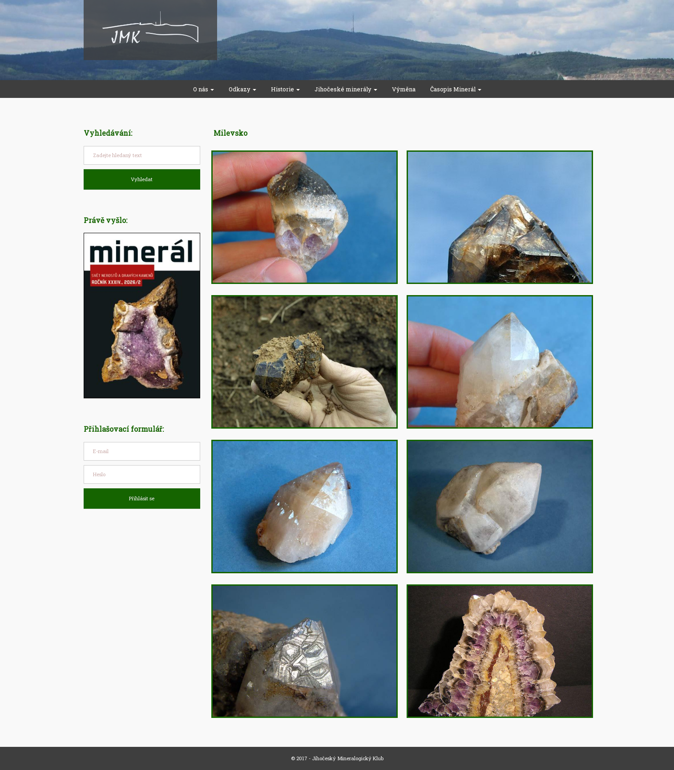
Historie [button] (285, 89)
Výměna (404, 89)
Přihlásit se (141, 498)
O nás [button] (203, 89)
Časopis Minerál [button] (455, 89)
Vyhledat (142, 179)
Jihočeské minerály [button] (346, 89)
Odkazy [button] (242, 89)
